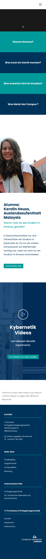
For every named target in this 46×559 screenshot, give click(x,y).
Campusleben (10, 467)
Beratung (8, 471)
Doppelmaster (10, 463)
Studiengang (9, 459)
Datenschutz (9, 526)
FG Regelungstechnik (13, 491)
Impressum (9, 522)
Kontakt (7, 518)
